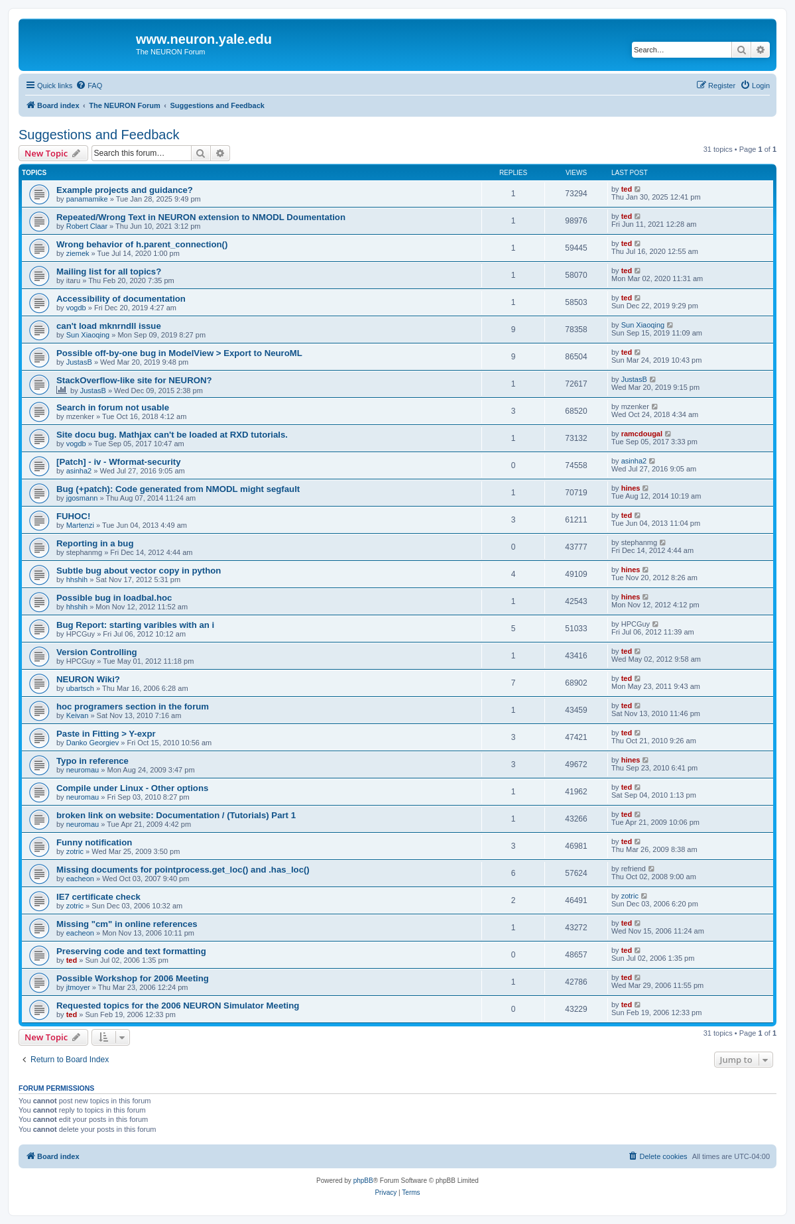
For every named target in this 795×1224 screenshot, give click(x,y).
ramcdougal (641, 434)
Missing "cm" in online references (127, 924)
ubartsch (80, 688)
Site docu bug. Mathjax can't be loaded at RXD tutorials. (172, 435)
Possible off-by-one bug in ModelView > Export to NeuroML (179, 353)
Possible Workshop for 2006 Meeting (132, 978)
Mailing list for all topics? (108, 271)
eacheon (80, 879)
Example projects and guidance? (124, 190)
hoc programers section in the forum (132, 706)
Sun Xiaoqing (87, 335)
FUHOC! (73, 516)
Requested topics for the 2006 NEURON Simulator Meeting (177, 1005)
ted (627, 189)
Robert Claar (86, 226)
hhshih (77, 579)
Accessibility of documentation (121, 299)
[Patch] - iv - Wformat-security (118, 462)
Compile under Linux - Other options (132, 788)
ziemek (78, 253)
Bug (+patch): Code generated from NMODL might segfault (178, 489)
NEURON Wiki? (88, 679)
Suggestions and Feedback (99, 134)
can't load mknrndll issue (108, 326)
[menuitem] (89, 85)
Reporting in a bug (94, 543)
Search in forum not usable (112, 407)
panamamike (87, 199)
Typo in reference (92, 761)
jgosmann (82, 498)
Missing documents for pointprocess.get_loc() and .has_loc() (183, 870)
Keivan (77, 715)
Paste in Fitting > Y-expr (106, 734)
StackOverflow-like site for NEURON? (134, 380)
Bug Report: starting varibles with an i (135, 625)
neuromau (82, 770)
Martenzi (80, 525)
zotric (75, 851)
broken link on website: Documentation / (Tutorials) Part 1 (176, 815)
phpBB (363, 1180)
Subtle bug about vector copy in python (138, 571)
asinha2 (79, 471)
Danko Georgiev (92, 743)
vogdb (76, 308)
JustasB (79, 362)
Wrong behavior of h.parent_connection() (141, 244)
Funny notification (94, 842)
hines (631, 488)
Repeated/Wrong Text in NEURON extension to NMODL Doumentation (200, 217)
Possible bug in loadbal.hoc (114, 598)
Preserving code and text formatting (131, 951)
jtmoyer (78, 987)
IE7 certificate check (98, 897)
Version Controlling (96, 652)
